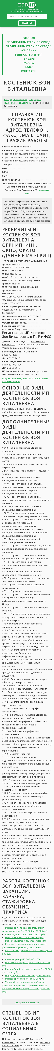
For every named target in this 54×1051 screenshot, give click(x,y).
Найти (27, 23)
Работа (28, 63)
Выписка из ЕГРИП (28, 54)
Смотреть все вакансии (27, 1002)
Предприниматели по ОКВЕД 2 (29, 46)
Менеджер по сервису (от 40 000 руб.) (25, 978)
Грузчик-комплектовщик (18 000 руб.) (24, 937)
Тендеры (28, 58)
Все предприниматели (15, 99)
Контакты (28, 71)
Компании (28, 50)
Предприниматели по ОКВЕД (28, 42)
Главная (28, 38)
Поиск (28, 67)
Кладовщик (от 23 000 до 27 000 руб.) (25, 934)
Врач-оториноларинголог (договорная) (25, 940)
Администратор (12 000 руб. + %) (22, 959)
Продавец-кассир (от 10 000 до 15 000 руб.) (28, 975)
